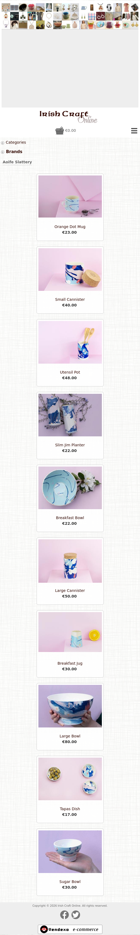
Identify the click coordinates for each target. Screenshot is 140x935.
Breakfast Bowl (70, 518)
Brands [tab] (11, 151)
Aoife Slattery (17, 162)
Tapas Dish (70, 809)
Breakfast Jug (70, 663)
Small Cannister (70, 299)
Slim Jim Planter (70, 445)
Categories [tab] (13, 142)
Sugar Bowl (70, 881)
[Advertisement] (70, 68)
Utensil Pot (70, 372)
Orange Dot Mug (70, 227)
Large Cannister (70, 590)
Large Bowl (70, 736)
